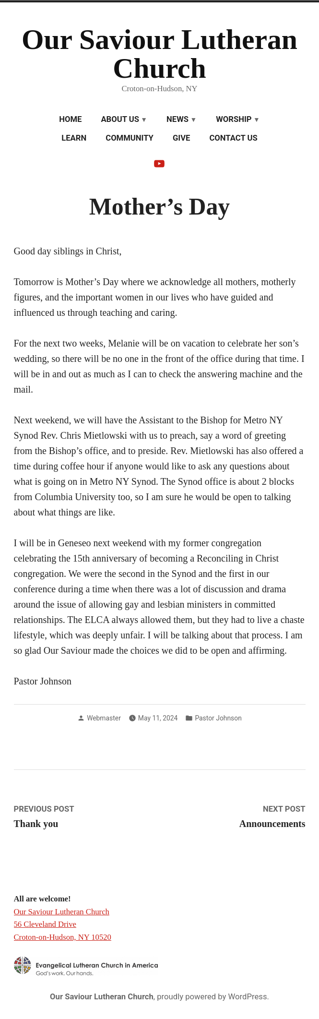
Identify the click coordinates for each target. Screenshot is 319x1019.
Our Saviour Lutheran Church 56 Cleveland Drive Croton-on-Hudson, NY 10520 (62, 924)
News (177, 119)
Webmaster (104, 718)
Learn (73, 138)
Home (70, 119)
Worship (233, 119)
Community (130, 138)
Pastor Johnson (218, 718)
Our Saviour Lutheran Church (159, 54)
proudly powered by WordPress (212, 996)
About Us (120, 119)
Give (181, 138)
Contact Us (233, 138)
